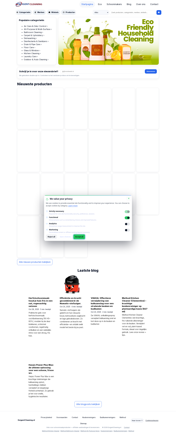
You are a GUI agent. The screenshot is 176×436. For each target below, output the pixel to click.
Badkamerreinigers (107, 417)
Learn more (72, 206)
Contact (154, 4)
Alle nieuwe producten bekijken (35, 262)
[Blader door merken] (39, 12)
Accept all (79, 237)
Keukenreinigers (89, 417)
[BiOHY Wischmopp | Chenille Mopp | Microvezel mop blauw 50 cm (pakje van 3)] (28, 138)
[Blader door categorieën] (23, 12)
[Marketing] (127, 230)
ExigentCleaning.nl (26, 420)
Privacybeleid (46, 417)
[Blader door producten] (69, 12)
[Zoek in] (101, 12)
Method (123, 417)
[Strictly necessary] (127, 211)
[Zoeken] (132, 12)
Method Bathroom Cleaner (69, 431)
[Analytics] (127, 224)
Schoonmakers (114, 4)
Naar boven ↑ (137, 420)
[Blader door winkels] (53, 12)
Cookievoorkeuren (151, 420)
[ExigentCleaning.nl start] (29, 4)
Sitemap (83, 423)
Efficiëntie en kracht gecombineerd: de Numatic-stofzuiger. (70, 301)
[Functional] (127, 217)
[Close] (128, 198)
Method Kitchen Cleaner (50, 431)
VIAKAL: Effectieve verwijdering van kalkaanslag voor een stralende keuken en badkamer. (102, 303)
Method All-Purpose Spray (90, 431)
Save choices (65, 237)
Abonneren (151, 71)
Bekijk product (28, 123)
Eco (100, 4)
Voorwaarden (61, 417)
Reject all (51, 237)
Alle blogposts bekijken (88, 404)
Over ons (140, 4)
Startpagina (87, 4)
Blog (129, 4)
